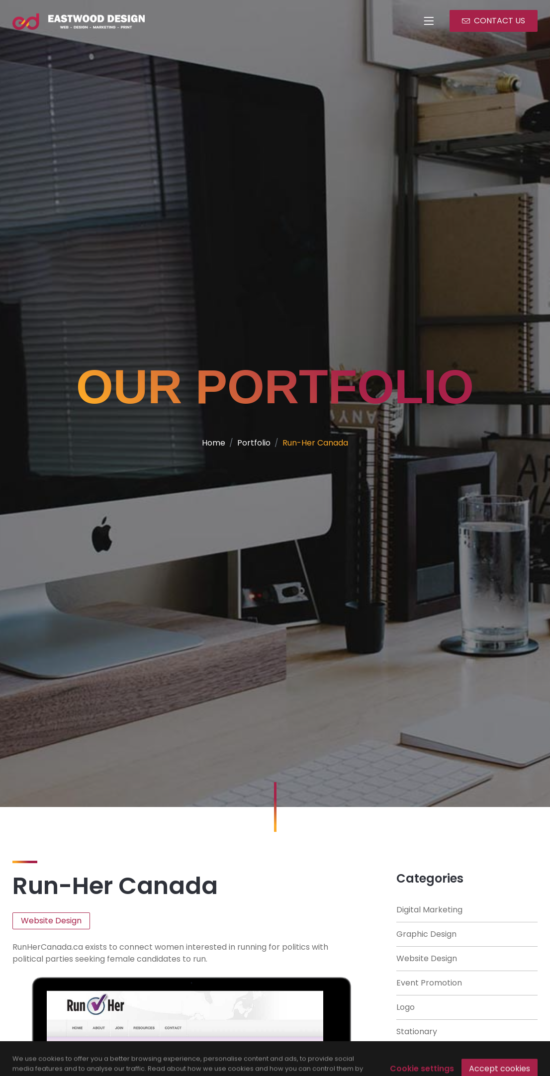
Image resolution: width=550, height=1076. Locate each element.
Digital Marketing (429, 909)
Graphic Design (426, 934)
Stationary (416, 1031)
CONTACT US (493, 20)
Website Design (426, 958)
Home (213, 442)
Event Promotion (429, 982)
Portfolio (254, 442)
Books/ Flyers (422, 1056)
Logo (405, 1007)
